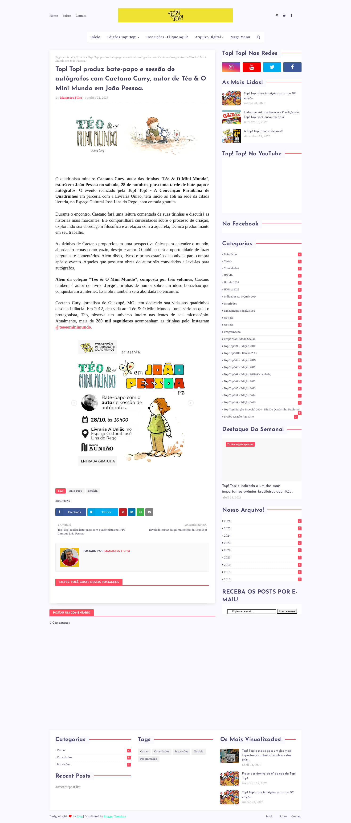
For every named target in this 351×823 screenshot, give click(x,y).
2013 (263, 572)
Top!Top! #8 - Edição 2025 (263, 402)
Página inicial (64, 57)
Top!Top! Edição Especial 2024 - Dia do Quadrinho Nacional (263, 409)
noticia (263, 318)
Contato (81, 16)
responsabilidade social (263, 339)
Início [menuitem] (95, 37)
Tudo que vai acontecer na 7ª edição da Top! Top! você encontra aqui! (271, 115)
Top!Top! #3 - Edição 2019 (263, 367)
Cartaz (263, 261)
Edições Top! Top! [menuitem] (122, 37)
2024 (263, 536)
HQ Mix (263, 275)
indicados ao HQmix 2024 (263, 296)
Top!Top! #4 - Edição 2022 (263, 381)
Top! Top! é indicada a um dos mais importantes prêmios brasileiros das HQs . (257, 489)
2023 (263, 543)
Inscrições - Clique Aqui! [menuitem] (167, 37)
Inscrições (263, 303)
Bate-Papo (75, 491)
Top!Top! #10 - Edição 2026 (263, 353)
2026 (263, 521)
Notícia (80, 57)
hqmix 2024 (263, 282)
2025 (263, 528)
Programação (263, 332)
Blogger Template (115, 816)
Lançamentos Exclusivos (263, 311)
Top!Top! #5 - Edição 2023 (263, 388)
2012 (263, 579)
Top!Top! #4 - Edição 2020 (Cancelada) (263, 374)
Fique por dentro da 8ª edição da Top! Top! (269, 776)
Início (269, 816)
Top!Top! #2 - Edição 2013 (263, 360)
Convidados (263, 268)
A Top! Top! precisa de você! (263, 131)
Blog (79, 816)
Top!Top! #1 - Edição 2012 (263, 346)
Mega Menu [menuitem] (240, 37)
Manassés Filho (71, 98)
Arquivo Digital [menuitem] (208, 37)
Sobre (67, 16)
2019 (263, 565)
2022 (263, 550)
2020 (263, 557)
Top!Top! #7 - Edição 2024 (263, 395)
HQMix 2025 (263, 289)
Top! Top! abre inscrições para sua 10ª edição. (270, 96)
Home (53, 16)
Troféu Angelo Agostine (261, 416)
